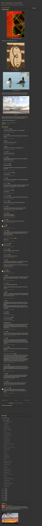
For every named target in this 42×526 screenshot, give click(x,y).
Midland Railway (7, 432)
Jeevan (5, 157)
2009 (4, 498)
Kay (4, 300)
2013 (4, 492)
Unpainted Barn (7, 480)
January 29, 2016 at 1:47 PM (9, 235)
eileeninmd (6, 183)
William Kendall (7, 128)
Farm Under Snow (7, 435)
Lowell (5, 219)
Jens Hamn (6, 254)
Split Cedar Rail (7, 456)
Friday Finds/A (6, 486)
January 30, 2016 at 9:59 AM (9, 320)
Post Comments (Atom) (18, 403)
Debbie (5, 206)
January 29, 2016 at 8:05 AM (9, 181)
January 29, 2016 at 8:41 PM (9, 298)
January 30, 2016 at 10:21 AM (9, 329)
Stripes (5, 451)
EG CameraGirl (9, 505)
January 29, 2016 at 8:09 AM (9, 187)
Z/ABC (5, 475)
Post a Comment (6, 395)
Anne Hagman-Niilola (8, 190)
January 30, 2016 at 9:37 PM (9, 393)
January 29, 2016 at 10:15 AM (9, 217)
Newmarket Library (7, 470)
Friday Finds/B (6, 469)
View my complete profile (6, 510)
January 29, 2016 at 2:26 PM (9, 246)
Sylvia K (5, 230)
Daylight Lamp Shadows (8, 483)
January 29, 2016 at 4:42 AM (9, 131)
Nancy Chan (6, 195)
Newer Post (4, 400)
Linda (5, 178)
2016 (4, 417)
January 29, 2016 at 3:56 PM (9, 252)
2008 (4, 500)
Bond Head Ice (6, 458)
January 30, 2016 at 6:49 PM (9, 371)
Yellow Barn (6, 437)
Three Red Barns (7, 464)
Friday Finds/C (6, 454)
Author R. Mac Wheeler (8, 172)
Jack (4, 275)
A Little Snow (6, 477)
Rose (5, 259)
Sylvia (5, 331)
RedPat (5, 269)
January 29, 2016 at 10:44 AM (9, 222)
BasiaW (5, 311)
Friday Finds (7, 124)
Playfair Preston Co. (7, 462)
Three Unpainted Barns (8, 421)
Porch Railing (6, 423)
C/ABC (5, 431)
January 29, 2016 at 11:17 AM (9, 228)
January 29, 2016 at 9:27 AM (9, 204)
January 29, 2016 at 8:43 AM (9, 198)
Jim (4, 291)
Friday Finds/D (6, 440)
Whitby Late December (8, 473)
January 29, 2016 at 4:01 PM (9, 257)
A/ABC (5, 459)
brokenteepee (6, 387)
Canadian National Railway (9, 478)
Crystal (5, 381)
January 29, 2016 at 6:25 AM (9, 149)
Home (16, 400)
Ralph (5, 338)
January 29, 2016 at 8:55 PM (9, 309)
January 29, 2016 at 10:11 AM (9, 210)
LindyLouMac (6, 243)
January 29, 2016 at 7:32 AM (9, 175)
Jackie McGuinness (7, 317)
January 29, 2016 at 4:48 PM (9, 267)
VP (4, 146)
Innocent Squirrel (7, 439)
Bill (4, 140)
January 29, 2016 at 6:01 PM (9, 280)
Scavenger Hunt (7, 450)
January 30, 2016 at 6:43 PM (9, 362)
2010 (4, 496)
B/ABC (5, 445)
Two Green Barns (7, 448)
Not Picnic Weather (7, 434)
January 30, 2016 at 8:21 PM (9, 385)
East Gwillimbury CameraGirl (11, 3)
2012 (4, 493)
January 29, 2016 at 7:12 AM (9, 154)
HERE (16, 120)
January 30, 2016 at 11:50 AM (9, 344)
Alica (5, 373)
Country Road (6, 442)
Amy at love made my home (9, 238)
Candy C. (5, 347)
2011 (4, 495)
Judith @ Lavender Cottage (9, 353)
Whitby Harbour (7, 472)
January (5, 420)
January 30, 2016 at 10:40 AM (9, 335)
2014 (4, 490)
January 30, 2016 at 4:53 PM (9, 351)
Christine (5, 134)
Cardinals (5, 453)
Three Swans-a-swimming (8, 443)
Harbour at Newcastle (8, 429)
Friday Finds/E (6, 426)
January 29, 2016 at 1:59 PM (9, 241)
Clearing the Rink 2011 (8, 461)
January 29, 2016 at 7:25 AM (9, 170)
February (6, 418)
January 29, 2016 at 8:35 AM (9, 193)
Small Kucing (6, 163)
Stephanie (6, 364)
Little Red (5, 467)
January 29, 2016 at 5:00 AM (9, 138)
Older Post (27, 400)
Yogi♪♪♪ (5, 283)
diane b (5, 151)
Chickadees (6, 424)
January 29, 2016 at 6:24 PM (9, 289)
